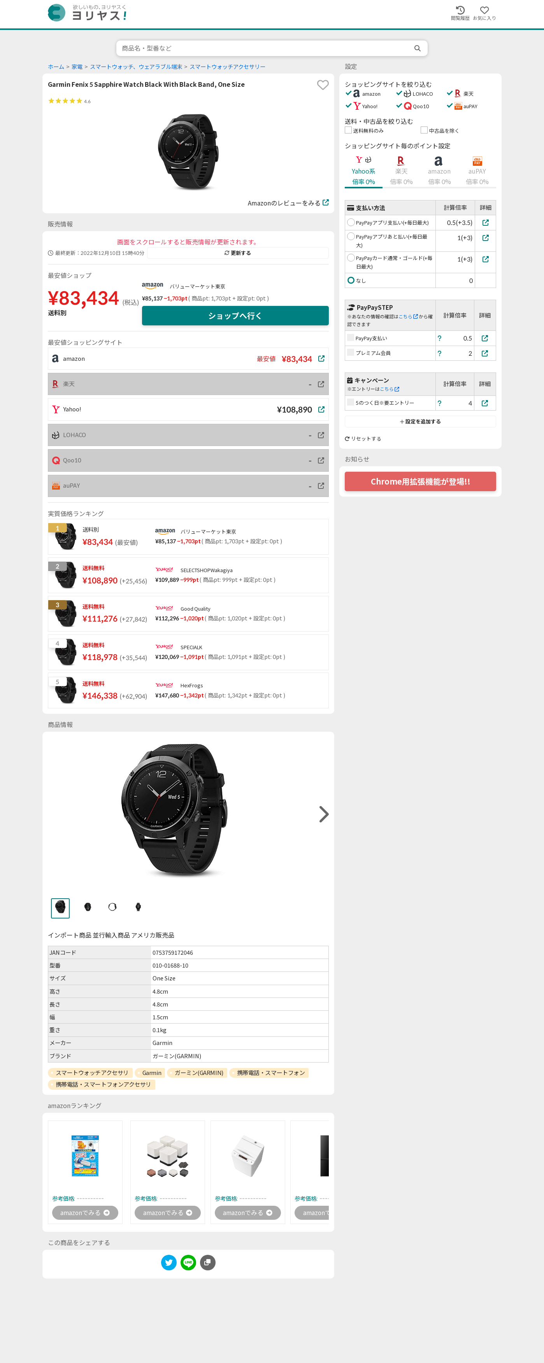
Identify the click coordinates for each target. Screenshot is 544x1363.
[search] (418, 48)
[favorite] (323, 85)
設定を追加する (420, 421)
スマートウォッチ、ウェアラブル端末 (136, 66)
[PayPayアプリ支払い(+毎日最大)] (485, 222)
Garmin (151, 1072)
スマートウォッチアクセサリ (92, 1072)
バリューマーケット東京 (197, 286)
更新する (238, 253)
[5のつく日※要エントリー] (485, 403)
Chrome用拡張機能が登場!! (420, 481)
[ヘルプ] (440, 338)
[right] (323, 814)
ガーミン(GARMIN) (199, 1072)
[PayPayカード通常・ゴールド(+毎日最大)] (485, 259)
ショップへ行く (235, 315)
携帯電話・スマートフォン (271, 1072)
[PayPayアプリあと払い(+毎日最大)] (485, 237)
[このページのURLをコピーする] (208, 1263)
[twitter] (169, 1264)
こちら (408, 317)
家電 (77, 66)
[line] (188, 1264)
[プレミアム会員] (485, 353)
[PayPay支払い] (485, 338)
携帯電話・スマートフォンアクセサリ (103, 1084)
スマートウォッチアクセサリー (227, 66)
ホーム (56, 66)
